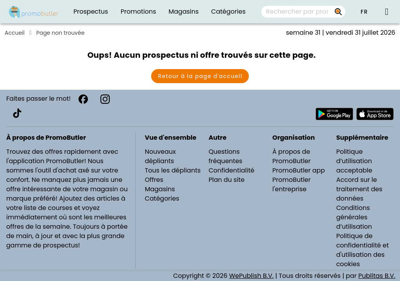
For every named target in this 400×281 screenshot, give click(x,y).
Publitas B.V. (376, 275)
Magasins (160, 189)
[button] (364, 12)
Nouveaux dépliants (160, 156)
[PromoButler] (33, 12)
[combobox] (303, 12)
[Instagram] (105, 99)
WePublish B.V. (251, 275)
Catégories (162, 198)
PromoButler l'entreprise (291, 184)
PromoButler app (298, 170)
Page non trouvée (60, 33)
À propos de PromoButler (291, 156)
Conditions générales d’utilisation (354, 217)
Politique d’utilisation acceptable (354, 161)
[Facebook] (83, 99)
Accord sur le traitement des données (359, 189)
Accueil (15, 33)
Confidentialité (231, 170)
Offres (154, 179)
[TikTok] (17, 113)
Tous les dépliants (173, 170)
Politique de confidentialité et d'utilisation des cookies (362, 250)
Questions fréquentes (225, 156)
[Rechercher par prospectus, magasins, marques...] (338, 12)
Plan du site (227, 179)
